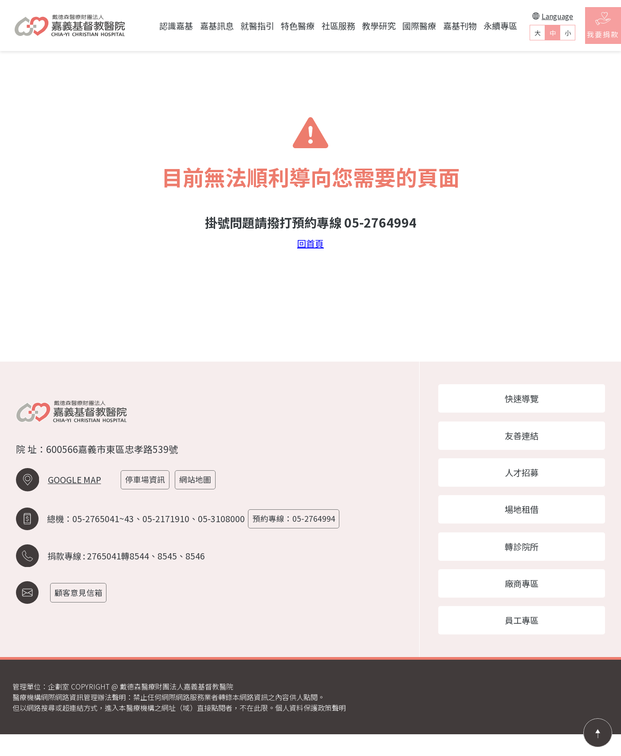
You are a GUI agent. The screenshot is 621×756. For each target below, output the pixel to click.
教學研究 (359, 26)
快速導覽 (528, 400)
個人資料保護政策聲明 (310, 729)
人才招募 (528, 480)
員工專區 (528, 640)
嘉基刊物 (440, 26)
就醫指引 (238, 26)
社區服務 (319, 26)
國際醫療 (400, 26)
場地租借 (528, 520)
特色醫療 (278, 26)
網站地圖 (202, 494)
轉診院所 (528, 560)
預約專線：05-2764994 (298, 529)
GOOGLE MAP (74, 495)
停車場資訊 (150, 494)
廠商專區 (528, 600)
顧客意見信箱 (83, 598)
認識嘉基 (157, 26)
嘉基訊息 (197, 26)
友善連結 (528, 440)
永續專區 (481, 26)
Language (533, 16)
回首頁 (310, 243)
